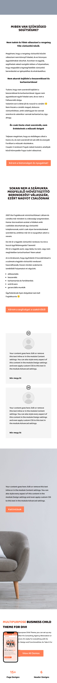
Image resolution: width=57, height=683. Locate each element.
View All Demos (31, 653)
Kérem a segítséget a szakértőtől (26, 309)
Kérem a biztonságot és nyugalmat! (28, 163)
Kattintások (14, 509)
